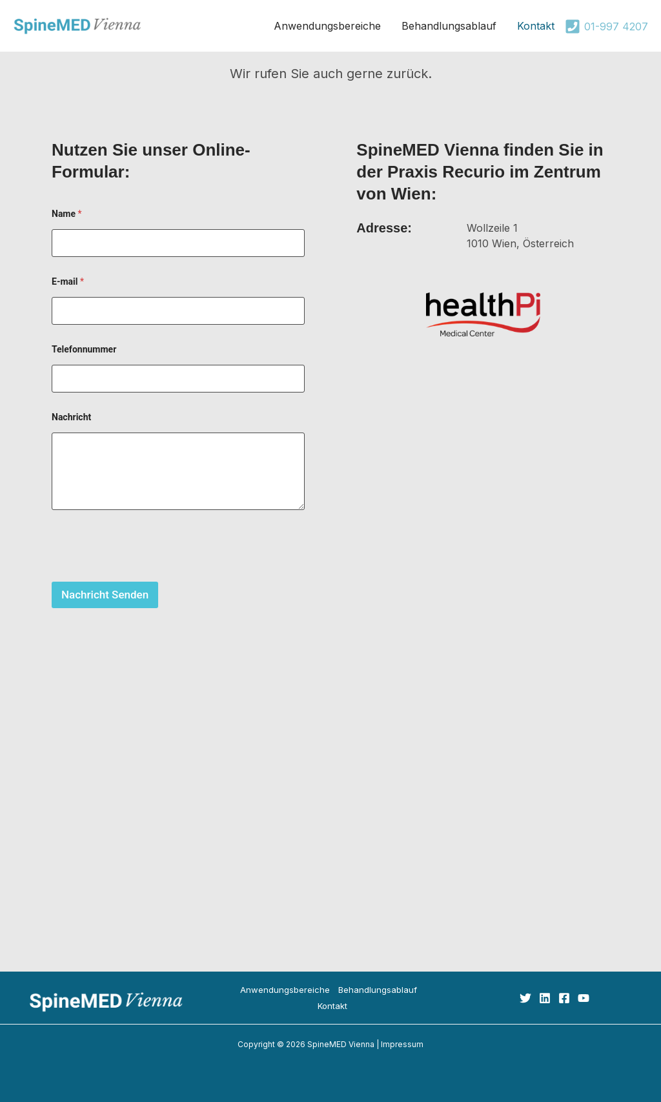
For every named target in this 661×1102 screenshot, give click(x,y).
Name (67, 214)
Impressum (402, 1044)
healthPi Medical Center (330, 819)
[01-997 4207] (606, 26)
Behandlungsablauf (377, 990)
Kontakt (332, 1006)
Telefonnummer (84, 349)
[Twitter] (525, 998)
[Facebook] (564, 998)
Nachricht (71, 417)
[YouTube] (583, 998)
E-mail (68, 281)
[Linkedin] (545, 998)
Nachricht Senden (104, 594)
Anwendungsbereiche (285, 990)
